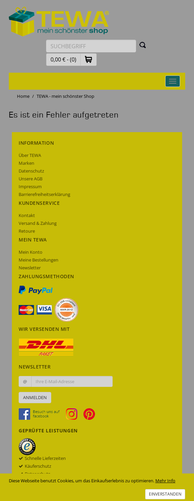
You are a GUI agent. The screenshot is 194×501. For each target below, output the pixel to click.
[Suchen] (143, 45)
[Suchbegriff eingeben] (91, 46)
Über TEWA (30, 155)
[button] (88, 59)
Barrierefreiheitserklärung (44, 194)
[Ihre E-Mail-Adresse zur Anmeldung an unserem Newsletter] (72, 381)
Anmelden (35, 397)
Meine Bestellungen (38, 260)
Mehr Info (165, 481)
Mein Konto (30, 252)
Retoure (27, 231)
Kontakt (27, 215)
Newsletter (30, 268)
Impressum (30, 186)
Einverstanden (165, 494)
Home (23, 96)
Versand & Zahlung (38, 223)
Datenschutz (31, 171)
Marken (26, 163)
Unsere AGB (30, 179)
